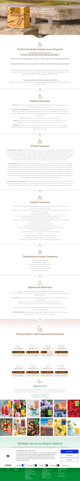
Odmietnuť (69, 472)
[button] (65, 3)
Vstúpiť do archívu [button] (40, 396)
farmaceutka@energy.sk (40, 309)
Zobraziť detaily (65, 478)
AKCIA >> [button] (50, 352)
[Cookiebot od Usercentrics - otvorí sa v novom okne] (8, 479)
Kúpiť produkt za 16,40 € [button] (50, 24)
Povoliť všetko (69, 464)
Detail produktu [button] (18, 355)
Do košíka (19, 352)
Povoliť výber (70, 468)
